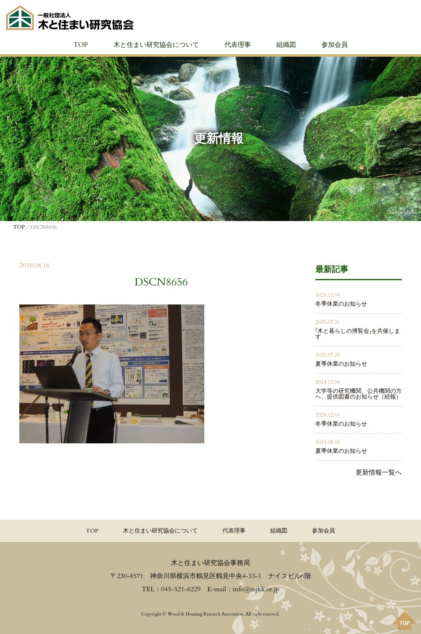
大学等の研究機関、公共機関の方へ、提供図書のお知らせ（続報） (358, 394)
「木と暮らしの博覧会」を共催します (357, 334)
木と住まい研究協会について (156, 44)
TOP (80, 44)
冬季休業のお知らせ (341, 304)
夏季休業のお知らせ (341, 364)
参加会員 (335, 44)
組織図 (286, 44)
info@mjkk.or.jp (256, 589)
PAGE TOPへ (404, 620)
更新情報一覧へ (379, 472)
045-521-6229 (181, 589)
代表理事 (237, 44)
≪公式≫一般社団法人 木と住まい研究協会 (70, 17)
